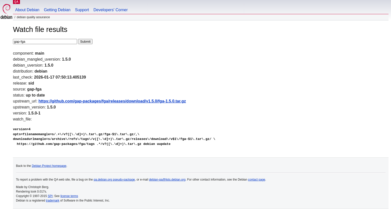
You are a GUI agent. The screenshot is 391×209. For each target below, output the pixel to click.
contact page (256, 179)
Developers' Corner (111, 10)
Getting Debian (57, 10)
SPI (50, 196)
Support (82, 10)
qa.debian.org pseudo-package (114, 179)
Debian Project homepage (49, 166)
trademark (52, 200)
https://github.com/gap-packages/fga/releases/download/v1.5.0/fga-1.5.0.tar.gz (112, 101)
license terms (69, 196)
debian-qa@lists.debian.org (167, 179)
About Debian (27, 10)
